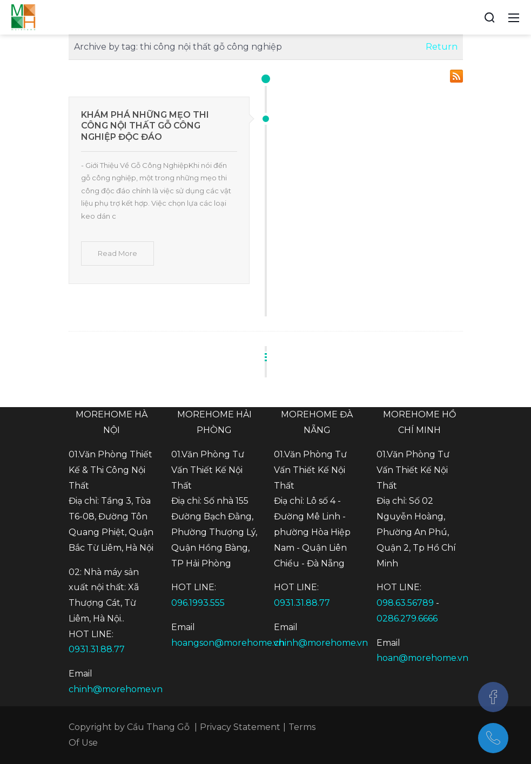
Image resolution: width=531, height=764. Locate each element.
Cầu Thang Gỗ (158, 727)
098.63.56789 (405, 603)
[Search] (489, 17)
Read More (117, 253)
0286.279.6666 (407, 618)
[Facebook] (493, 697)
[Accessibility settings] (469, 17)
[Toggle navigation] (514, 17)
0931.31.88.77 (97, 649)
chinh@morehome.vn (116, 689)
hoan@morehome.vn (422, 658)
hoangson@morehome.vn (227, 643)
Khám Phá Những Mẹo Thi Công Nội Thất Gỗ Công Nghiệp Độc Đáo (145, 126)
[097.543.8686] (493, 738)
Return (442, 47)
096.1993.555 (198, 603)
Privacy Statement (240, 727)
